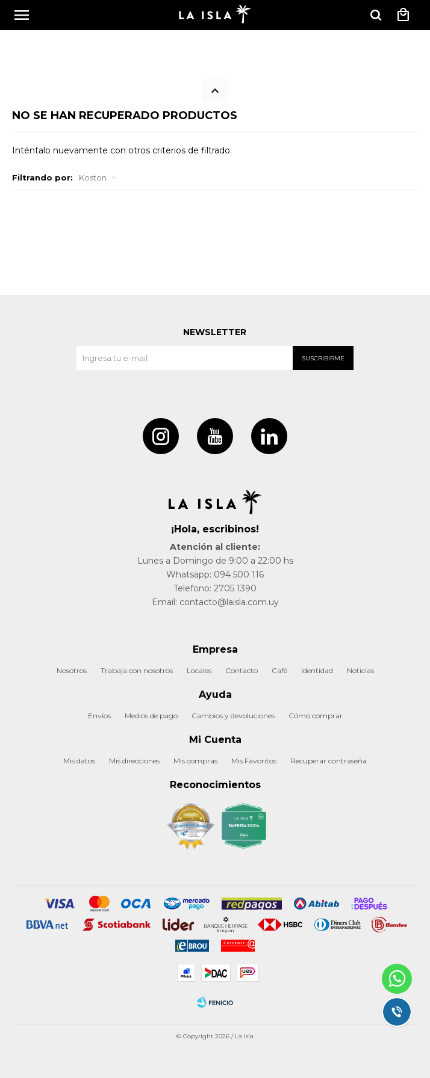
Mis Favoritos (253, 760)
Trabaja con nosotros (137, 670)
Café (279, 670)
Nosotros (72, 670)
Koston (93, 177)
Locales (199, 670)
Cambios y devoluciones (233, 715)
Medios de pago (151, 715)
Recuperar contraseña (328, 760)
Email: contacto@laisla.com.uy (215, 602)
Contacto (241, 670)
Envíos (99, 715)
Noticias (360, 670)
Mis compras (195, 760)
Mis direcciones (134, 760)
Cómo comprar (315, 715)
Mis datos (79, 760)
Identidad (317, 670)
